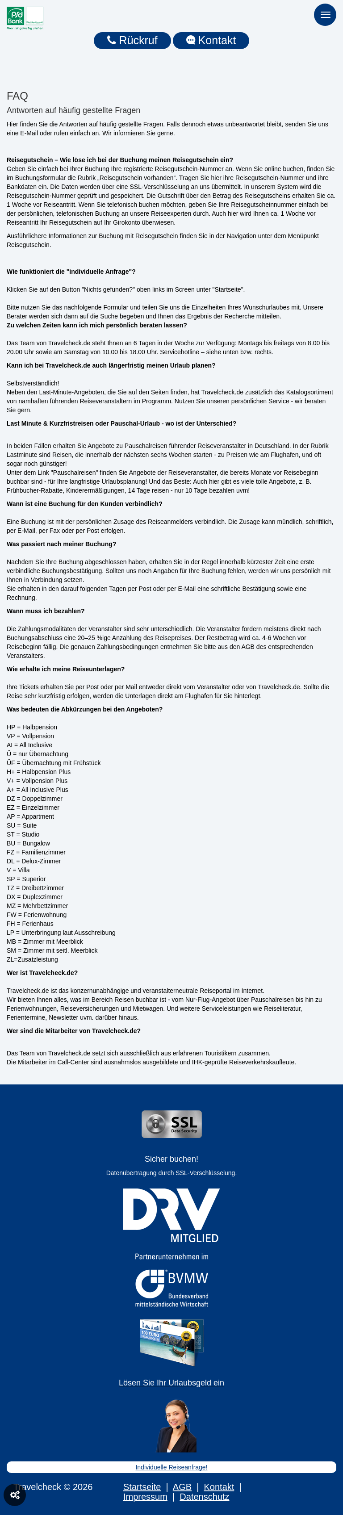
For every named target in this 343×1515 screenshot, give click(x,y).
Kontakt (211, 40)
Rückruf (132, 40)
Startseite (142, 1487)
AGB (182, 1487)
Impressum (145, 1497)
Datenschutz (204, 1497)
